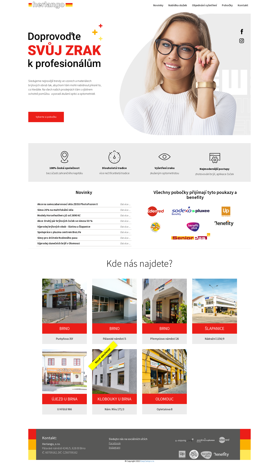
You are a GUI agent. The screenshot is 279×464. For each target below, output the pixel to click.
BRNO (64, 328)
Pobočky (227, 5)
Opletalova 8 (164, 409)
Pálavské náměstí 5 (114, 338)
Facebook (115, 443)
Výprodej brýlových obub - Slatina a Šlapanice (84, 226)
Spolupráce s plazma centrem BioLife (84, 232)
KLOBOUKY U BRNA (114, 399)
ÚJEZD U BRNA (64, 399)
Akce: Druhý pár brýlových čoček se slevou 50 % (84, 221)
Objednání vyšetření (204, 5)
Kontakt (243, 5)
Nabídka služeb (177, 5)
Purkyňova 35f (64, 338)
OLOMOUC (164, 399)
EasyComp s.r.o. (147, 461)
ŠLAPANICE (214, 328)
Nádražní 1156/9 (214, 338)
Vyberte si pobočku (46, 116)
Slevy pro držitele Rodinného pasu (84, 238)
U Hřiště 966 (64, 409)
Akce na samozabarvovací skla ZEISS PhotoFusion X (84, 204)
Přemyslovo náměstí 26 (164, 338)
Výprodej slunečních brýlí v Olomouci (84, 243)
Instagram (114, 447)
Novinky (158, 5)
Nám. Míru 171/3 (114, 409)
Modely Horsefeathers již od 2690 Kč (84, 215)
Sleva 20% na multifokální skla (84, 210)
